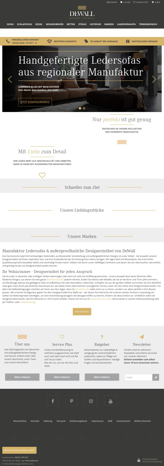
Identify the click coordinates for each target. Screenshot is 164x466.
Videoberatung (27, 302)
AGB (110, 421)
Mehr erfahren (22, 377)
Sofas (10, 32)
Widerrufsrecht (142, 421)
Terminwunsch (148, 32)
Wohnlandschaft (55, 279)
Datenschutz (123, 421)
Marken (109, 32)
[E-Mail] (138, 377)
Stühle (82, 32)
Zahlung (48, 421)
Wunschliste (19, 421)
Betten (71, 32)
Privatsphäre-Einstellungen (19, 450)
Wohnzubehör (54, 32)
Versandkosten (31, 459)
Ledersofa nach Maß (101, 298)
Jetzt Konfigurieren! (35, 102)
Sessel (39, 32)
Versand (61, 421)
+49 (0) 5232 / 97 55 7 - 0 (24, 42)
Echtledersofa (82, 289)
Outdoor (95, 32)
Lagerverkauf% (126, 32)
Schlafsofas (24, 32)
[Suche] (125, 2)
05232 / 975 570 (21, 456)
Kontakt (35, 421)
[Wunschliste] (141, 2)
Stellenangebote (78, 421)
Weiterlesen (82, 311)
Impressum (97, 421)
